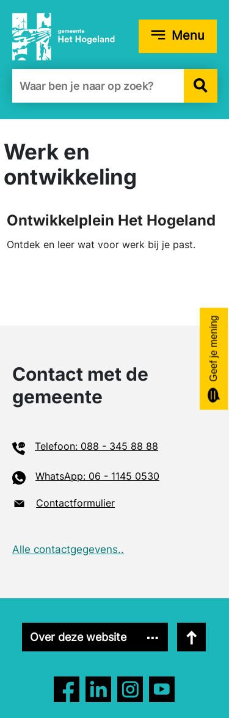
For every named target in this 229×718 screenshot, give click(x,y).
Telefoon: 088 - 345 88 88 (96, 446)
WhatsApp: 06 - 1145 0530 (97, 476)
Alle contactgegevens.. (68, 549)
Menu (188, 35)
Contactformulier (75, 503)
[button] (200, 86)
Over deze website (78, 637)
